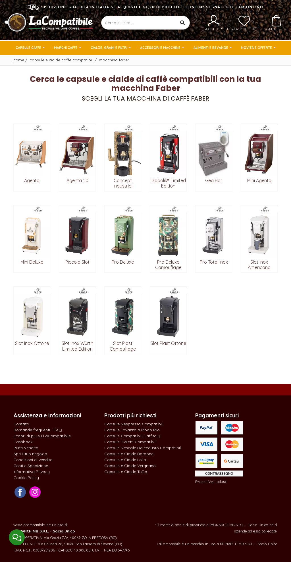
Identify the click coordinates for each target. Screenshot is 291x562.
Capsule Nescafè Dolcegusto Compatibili (143, 447)
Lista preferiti (244, 23)
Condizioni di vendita (33, 459)
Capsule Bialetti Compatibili (130, 441)
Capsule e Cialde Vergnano (130, 465)
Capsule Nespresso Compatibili (133, 423)
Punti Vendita (25, 447)
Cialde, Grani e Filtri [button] (109, 47)
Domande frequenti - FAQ (37, 429)
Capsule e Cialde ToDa (125, 471)
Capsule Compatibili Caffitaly (132, 435)
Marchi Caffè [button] (66, 47)
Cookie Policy (26, 477)
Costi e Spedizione (30, 465)
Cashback (22, 441)
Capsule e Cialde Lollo (125, 459)
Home (18, 60)
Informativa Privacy (31, 471)
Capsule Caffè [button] (29, 47)
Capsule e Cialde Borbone (128, 453)
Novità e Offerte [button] (257, 47)
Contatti (21, 423)
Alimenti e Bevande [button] (211, 47)
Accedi (214, 23)
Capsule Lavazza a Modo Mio (132, 429)
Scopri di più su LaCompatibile (42, 435)
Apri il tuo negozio (30, 453)
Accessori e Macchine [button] (160, 47)
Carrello (276, 23)
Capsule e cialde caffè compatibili (61, 60)
